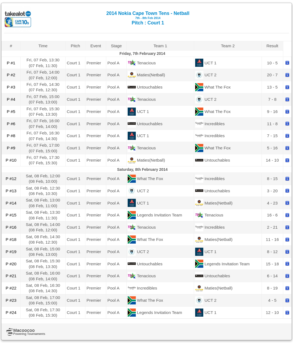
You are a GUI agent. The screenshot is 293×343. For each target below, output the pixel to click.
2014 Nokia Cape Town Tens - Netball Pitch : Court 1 (147, 18)
